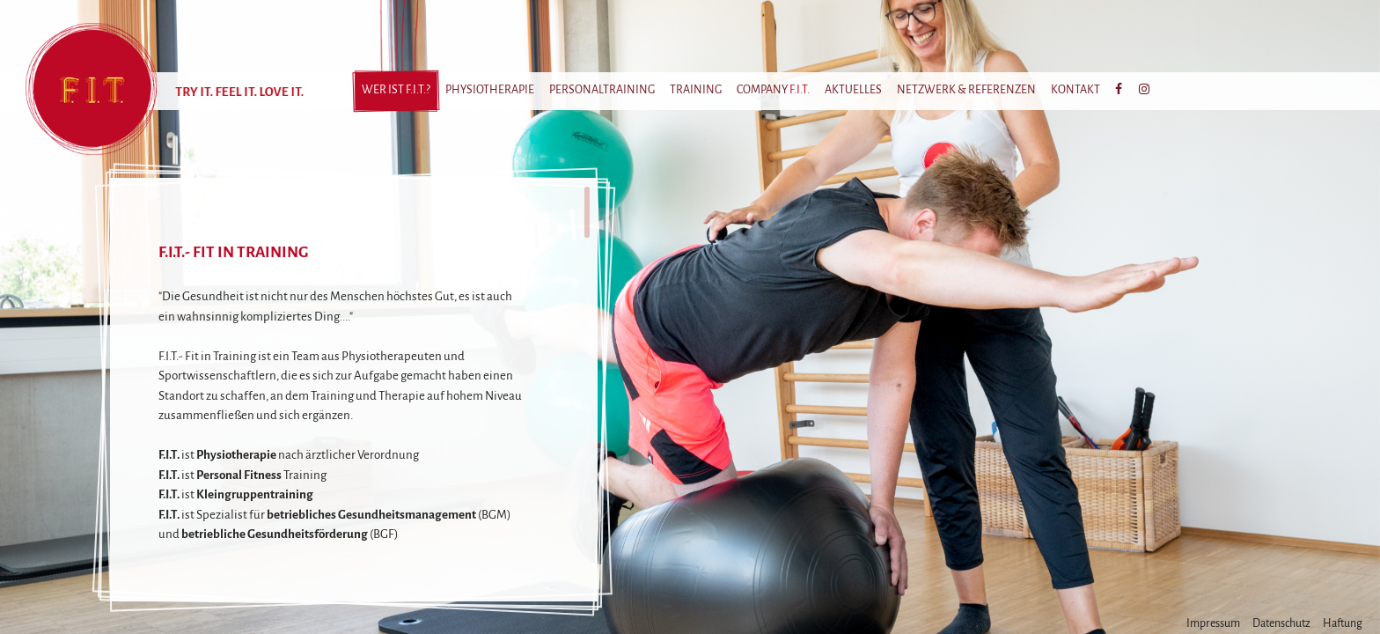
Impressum (1213, 623)
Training (696, 90)
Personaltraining (602, 90)
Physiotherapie (489, 90)
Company (773, 90)
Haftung (1342, 623)
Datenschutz (1281, 623)
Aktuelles (853, 90)
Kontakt (1075, 90)
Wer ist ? (396, 90)
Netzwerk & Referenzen (966, 90)
